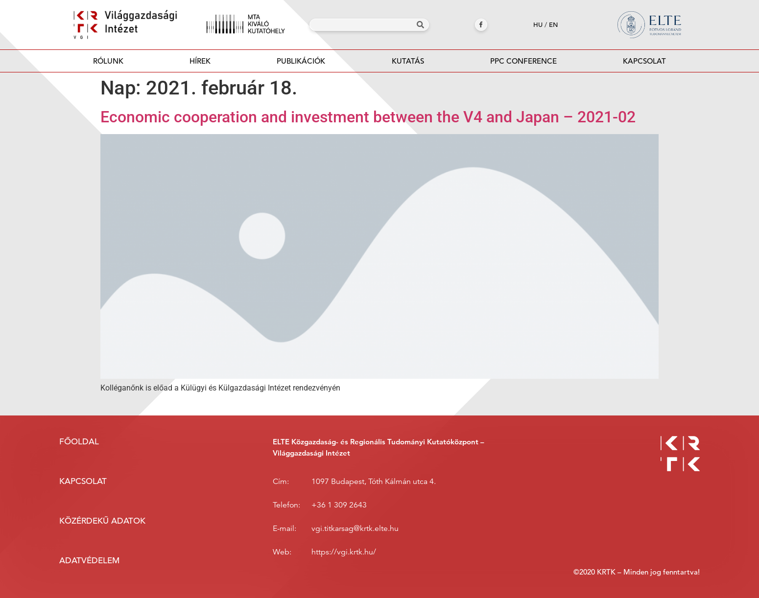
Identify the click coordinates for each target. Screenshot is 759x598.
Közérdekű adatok (102, 521)
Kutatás (408, 61)
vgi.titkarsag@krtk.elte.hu (355, 528)
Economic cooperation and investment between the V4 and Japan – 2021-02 (368, 117)
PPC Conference (523, 61)
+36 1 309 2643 (339, 505)
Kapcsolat (644, 61)
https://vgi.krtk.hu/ (343, 552)
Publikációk (301, 63)
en (553, 25)
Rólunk (108, 61)
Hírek (200, 61)
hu (538, 25)
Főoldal (79, 442)
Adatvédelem (89, 560)
